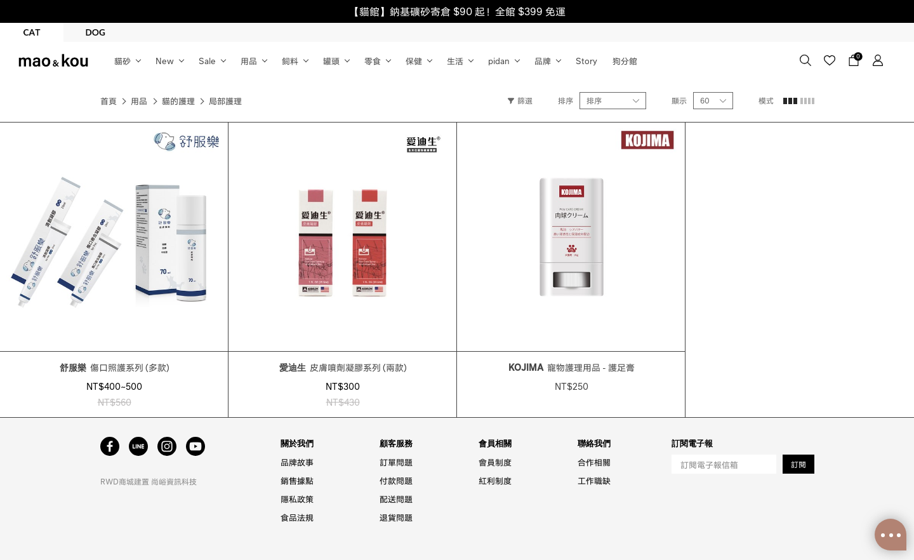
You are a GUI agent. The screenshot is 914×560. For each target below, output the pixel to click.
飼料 (290, 61)
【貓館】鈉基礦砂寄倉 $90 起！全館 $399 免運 (457, 11)
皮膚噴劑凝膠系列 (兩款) (343, 367)
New (165, 61)
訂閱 (798, 464)
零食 (372, 61)
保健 (414, 61)
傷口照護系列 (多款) (114, 367)
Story (586, 61)
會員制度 (495, 462)
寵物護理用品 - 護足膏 (571, 367)
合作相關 (594, 462)
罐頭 (331, 61)
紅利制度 (495, 480)
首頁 (108, 101)
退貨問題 (396, 517)
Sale (207, 61)
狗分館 (625, 61)
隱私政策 (297, 499)
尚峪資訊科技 (174, 481)
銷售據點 (297, 480)
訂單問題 (396, 462)
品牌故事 (297, 462)
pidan (499, 61)
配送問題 (396, 499)
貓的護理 (178, 101)
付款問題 (396, 480)
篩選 (520, 100)
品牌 (542, 61)
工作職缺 (594, 480)
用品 (249, 61)
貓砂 (122, 61)
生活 (455, 61)
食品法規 (297, 517)
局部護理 (225, 101)
